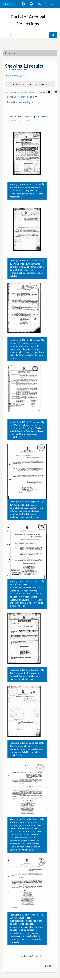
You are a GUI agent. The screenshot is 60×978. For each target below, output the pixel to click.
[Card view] (49, 92)
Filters (9, 52)
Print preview (14, 91)
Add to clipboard (42, 184)
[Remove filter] (22, 75)
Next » (48, 965)
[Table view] (55, 92)
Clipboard (39, 4)
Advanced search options (30, 83)
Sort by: (11, 96)
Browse (8, 4)
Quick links (23, 4)
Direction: (12, 102)
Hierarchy (31, 91)
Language (31, 4)
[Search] (26, 35)
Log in (50, 4)
